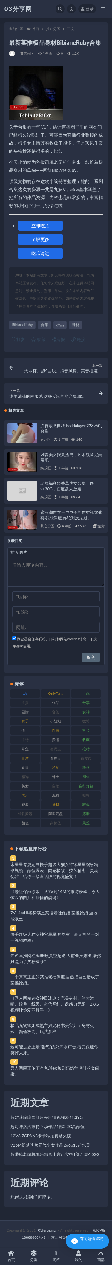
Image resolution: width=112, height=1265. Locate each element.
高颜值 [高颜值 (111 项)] (55, 823)
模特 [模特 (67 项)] (86, 749)
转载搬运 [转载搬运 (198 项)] (25, 814)
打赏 (18, 339)
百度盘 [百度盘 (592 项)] (86, 758)
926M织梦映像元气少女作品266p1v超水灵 (50, 1145)
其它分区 (53, 29)
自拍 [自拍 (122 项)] (55, 786)
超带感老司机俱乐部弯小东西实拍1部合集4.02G (54, 1154)
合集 (44, 324)
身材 (75, 324)
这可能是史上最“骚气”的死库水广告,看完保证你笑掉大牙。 (54, 1049)
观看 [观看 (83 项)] (55, 795)
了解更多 (40, 239)
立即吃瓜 (40, 225)
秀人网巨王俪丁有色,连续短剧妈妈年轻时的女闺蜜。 (54, 1070)
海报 (58, 339)
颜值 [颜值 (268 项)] (25, 823)
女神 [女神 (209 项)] (86, 712)
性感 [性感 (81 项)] (55, 730)
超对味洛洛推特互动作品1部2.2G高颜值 (47, 1126)
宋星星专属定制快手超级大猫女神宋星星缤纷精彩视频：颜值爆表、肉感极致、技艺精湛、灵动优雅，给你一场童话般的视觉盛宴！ (54, 870)
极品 (60, 324)
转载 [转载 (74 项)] (86, 804)
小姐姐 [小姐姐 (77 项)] (55, 721)
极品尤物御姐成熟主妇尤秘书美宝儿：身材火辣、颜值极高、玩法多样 (52, 1028)
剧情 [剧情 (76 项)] (25, 712)
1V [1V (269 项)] (25, 693)
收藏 (38, 339)
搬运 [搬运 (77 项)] (55, 739)
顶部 (101, 1256)
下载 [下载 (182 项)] (86, 693)
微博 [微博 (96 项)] (86, 721)
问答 (56, 1256)
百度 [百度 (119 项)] (25, 758)
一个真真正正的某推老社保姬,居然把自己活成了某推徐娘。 (54, 979)
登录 (87, 8)
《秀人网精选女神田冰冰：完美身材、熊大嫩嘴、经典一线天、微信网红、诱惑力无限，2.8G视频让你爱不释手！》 (54, 1003)
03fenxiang (47, 1230)
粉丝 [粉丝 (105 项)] (86, 767)
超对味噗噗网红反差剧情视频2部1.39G (46, 1117)
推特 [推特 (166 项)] (25, 739)
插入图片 (18, 552)
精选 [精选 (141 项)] (25, 776)
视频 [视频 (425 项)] (86, 795)
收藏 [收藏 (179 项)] (86, 739)
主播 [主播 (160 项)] (25, 702)
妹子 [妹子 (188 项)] (25, 721)
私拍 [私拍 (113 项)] (55, 767)
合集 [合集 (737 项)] (55, 712)
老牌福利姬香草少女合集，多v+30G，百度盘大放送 (67, 486)
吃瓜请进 (40, 253)
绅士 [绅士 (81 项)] (55, 776)
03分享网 (18, 8)
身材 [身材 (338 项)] (55, 804)
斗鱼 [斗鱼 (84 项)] (25, 749)
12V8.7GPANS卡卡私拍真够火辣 (40, 1135)
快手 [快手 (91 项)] (25, 730)
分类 (33, 1256)
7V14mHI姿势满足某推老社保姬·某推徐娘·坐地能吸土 (53, 915)
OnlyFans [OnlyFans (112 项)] (55, 693)
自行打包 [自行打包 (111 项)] (86, 786)
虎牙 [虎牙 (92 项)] (25, 795)
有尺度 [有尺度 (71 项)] (55, 749)
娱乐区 (45, 439)
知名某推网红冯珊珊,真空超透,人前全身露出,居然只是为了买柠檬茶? (55, 958)
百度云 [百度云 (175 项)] (55, 758)
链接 (78, 339)
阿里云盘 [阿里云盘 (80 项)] (55, 814)
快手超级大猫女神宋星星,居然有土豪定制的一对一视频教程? (54, 937)
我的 (78, 1256)
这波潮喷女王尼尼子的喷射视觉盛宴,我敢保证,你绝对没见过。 (71, 515)
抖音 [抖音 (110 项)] (86, 730)
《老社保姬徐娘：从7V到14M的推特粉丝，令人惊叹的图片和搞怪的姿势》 (55, 894)
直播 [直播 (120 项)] (25, 767)
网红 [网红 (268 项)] (86, 776)
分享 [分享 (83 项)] (86, 702)
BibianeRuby (22, 324)
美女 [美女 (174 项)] (25, 786)
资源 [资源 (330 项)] (25, 804)
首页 (35, 29)
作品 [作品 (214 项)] (55, 702)
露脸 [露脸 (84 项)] (86, 814)
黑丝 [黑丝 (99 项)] (86, 823)
